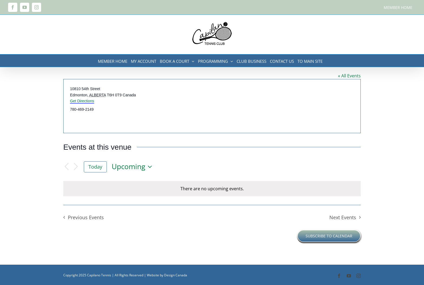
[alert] (212, 188)
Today (95, 166)
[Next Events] (75, 167)
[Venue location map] (286, 106)
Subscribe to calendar (329, 236)
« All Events (349, 76)
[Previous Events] (66, 167)
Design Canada (175, 275)
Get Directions (82, 101)
